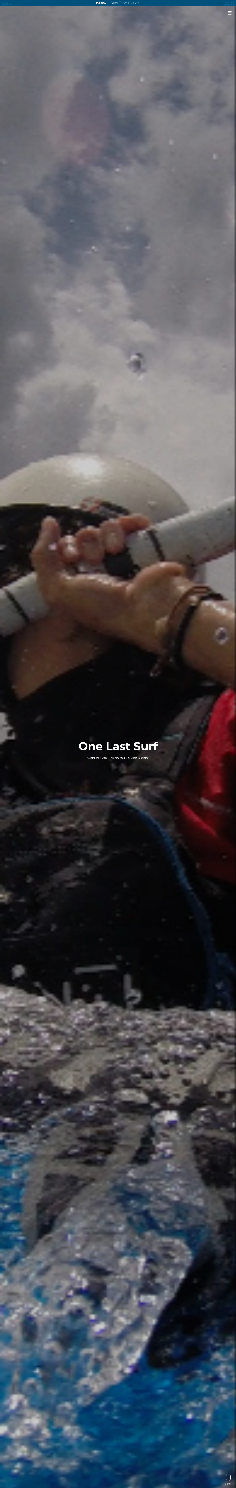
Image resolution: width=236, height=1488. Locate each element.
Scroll (228, 1479)
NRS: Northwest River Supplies (101, 3)
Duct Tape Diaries (123, 3)
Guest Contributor (140, 758)
